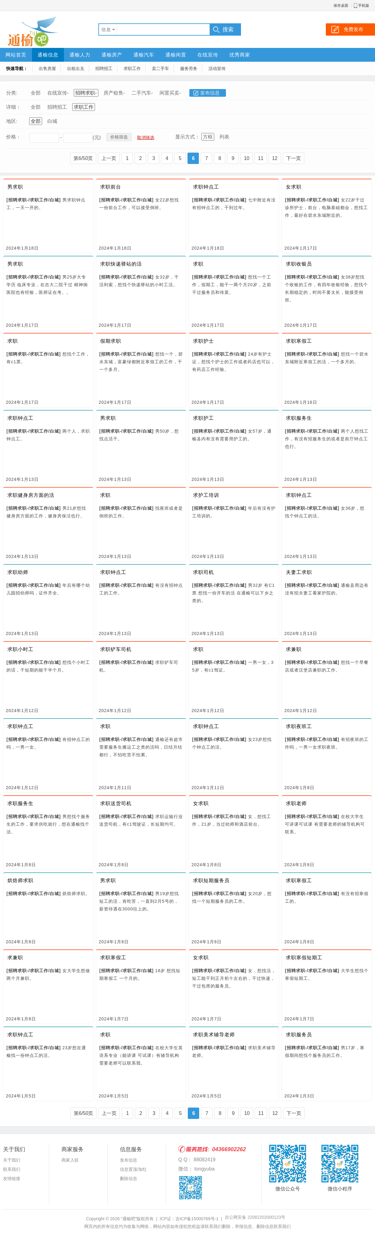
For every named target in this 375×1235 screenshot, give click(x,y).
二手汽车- (142, 92)
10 (246, 158)
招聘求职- (86, 92)
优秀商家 (239, 54)
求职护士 (203, 341)
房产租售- (114, 92)
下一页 (293, 158)
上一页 (108, 158)
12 (275, 158)
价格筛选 (119, 136)
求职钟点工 (206, 186)
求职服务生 (299, 418)
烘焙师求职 (20, 880)
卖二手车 (160, 68)
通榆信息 (48, 54)
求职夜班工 (299, 726)
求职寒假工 (299, 341)
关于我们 (11, 1160)
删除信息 (128, 1178)
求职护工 (203, 418)
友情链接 (11, 1178)
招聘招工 (103, 68)
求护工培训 (206, 495)
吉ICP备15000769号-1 (197, 1218)
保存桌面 (341, 5)
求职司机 (203, 572)
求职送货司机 (116, 803)
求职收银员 (299, 264)
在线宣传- (58, 92)
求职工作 (132, 68)
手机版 (363, 5)
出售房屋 (47, 68)
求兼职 (294, 649)
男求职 (15, 186)
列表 (224, 136)
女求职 (294, 186)
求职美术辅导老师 (214, 1034)
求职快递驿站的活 (121, 264)
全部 (36, 92)
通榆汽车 (143, 54)
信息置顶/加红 (133, 1169)
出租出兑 (75, 68)
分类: (11, 92)
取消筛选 (145, 137)
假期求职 (110, 341)
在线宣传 (207, 54)
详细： (13, 107)
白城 (52, 121)
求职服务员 (299, 1034)
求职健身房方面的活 (30, 495)
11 (260, 158)
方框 (208, 136)
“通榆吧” (128, 1218)
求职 (198, 264)
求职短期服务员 (211, 880)
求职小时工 (20, 649)
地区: (11, 121)
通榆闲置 (175, 54)
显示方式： (187, 136)
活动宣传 (217, 68)
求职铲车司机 (116, 649)
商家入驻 (70, 1160)
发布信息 (210, 92)
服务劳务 (188, 68)
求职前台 (110, 186)
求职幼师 (17, 572)
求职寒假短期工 (304, 957)
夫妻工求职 (299, 572)
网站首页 (16, 54)
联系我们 (11, 1169)
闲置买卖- (170, 92)
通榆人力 (79, 54)
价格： (13, 136)
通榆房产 (111, 54)
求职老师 (296, 803)
